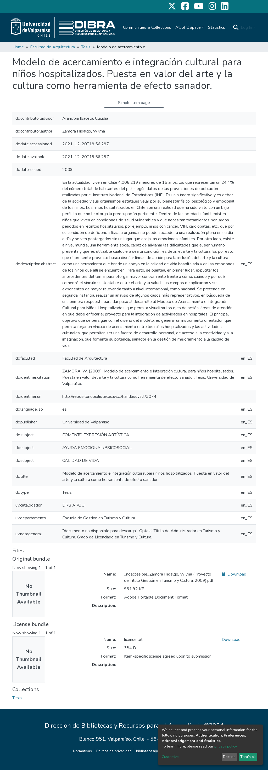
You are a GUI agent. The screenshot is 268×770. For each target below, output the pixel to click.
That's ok (248, 756)
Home (18, 47)
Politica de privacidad (114, 751)
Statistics (216, 27)
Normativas (82, 751)
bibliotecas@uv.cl (150, 751)
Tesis (86, 47)
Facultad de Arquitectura (52, 47)
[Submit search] (236, 27)
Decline (229, 756)
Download (234, 574)
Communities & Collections (147, 27)
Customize (170, 756)
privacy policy (225, 746)
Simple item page (134, 103)
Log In (246, 27)
